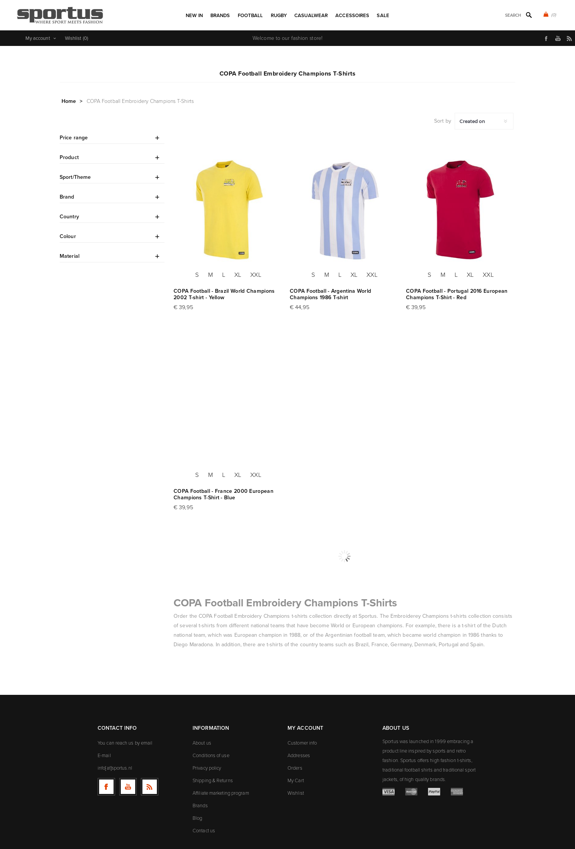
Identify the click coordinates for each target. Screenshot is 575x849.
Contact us (204, 830)
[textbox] (503, 15)
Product (69, 157)
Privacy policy (207, 768)
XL (237, 274)
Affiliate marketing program (221, 793)
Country (69, 217)
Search (528, 14)
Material (69, 256)
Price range (74, 138)
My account (37, 38)
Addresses (299, 755)
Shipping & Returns (213, 780)
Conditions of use (211, 755)
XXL (255, 274)
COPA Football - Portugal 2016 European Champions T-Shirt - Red (456, 294)
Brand (67, 197)
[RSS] (149, 787)
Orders (295, 768)
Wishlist (296, 793)
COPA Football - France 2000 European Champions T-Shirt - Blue (223, 494)
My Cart (296, 780)
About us (202, 742)
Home (69, 101)
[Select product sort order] (484, 121)
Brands (200, 805)
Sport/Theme (75, 177)
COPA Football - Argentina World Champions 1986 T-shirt (330, 294)
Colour (68, 236)
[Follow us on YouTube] (128, 787)
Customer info (302, 742)
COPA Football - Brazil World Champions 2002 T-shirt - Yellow (224, 294)
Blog (197, 818)
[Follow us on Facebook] (106, 787)
